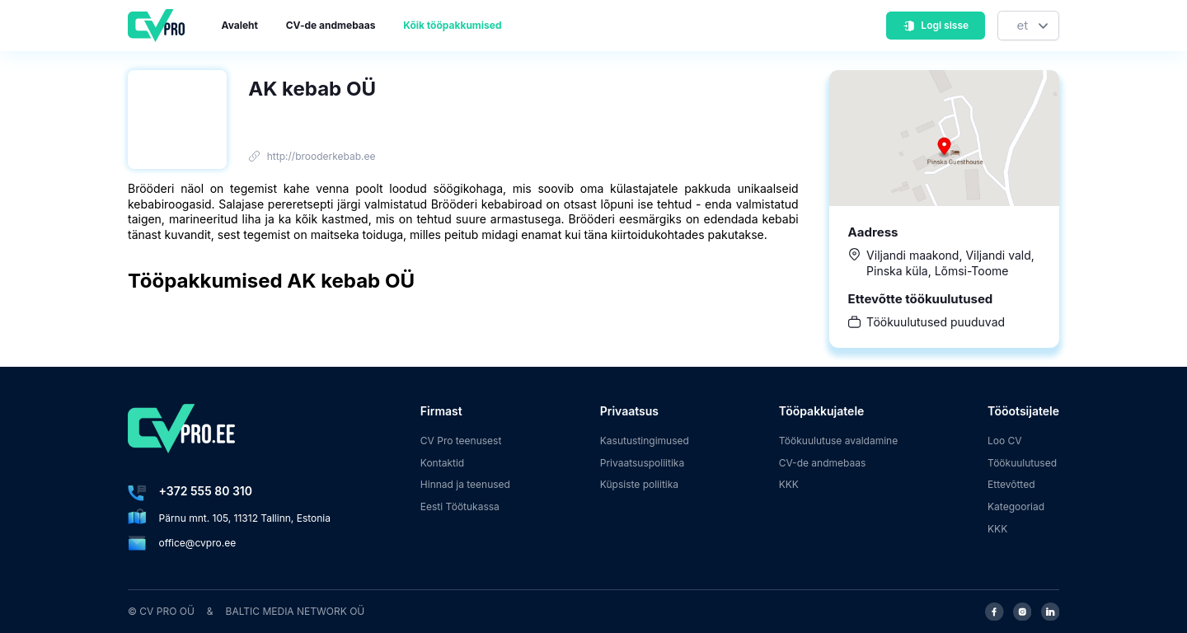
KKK (789, 484)
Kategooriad (1016, 506)
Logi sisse (936, 25)
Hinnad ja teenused (465, 484)
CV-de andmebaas (331, 25)
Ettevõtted (1011, 484)
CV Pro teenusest (461, 440)
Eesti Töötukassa (460, 506)
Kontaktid (442, 463)
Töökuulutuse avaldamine (838, 440)
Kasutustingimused (644, 440)
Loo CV (1005, 440)
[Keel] (1028, 26)
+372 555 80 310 (205, 491)
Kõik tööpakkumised (452, 25)
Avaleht (240, 25)
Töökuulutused (1022, 463)
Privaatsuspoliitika (642, 463)
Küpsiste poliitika (639, 484)
